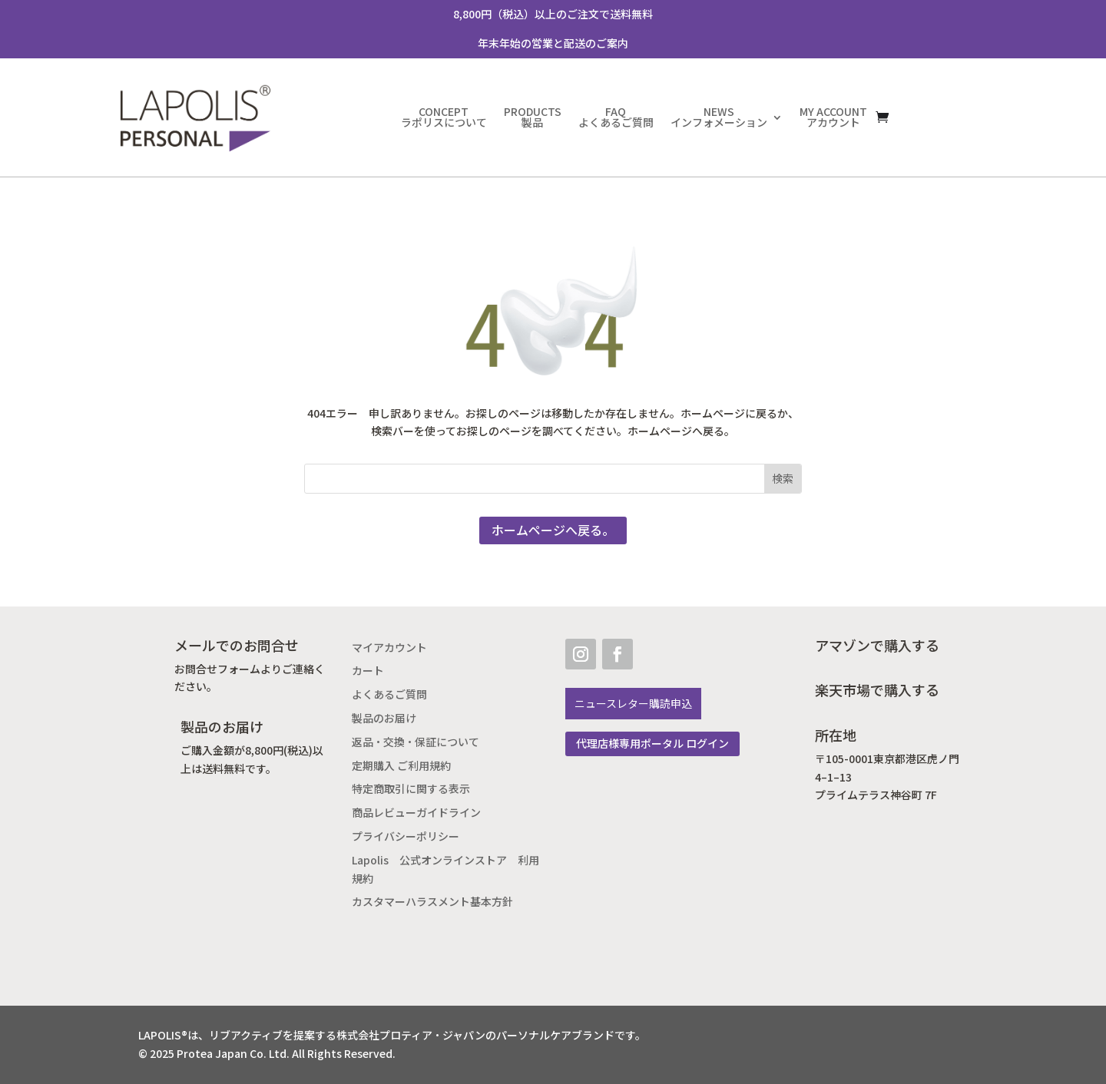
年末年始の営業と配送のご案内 (553, 43)
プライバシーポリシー (405, 836)
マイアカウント (389, 647)
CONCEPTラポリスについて (444, 117)
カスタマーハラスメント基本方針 (432, 901)
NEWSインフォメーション (719, 117)
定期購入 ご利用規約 (401, 765)
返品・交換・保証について (415, 742)
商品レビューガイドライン (416, 812)
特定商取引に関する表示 (411, 788)
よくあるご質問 (389, 694)
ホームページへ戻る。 (553, 530)
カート (368, 670)
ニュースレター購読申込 (633, 703)
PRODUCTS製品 (532, 117)
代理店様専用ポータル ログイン (652, 743)
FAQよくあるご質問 (616, 117)
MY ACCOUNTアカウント (833, 117)
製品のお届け (384, 718)
